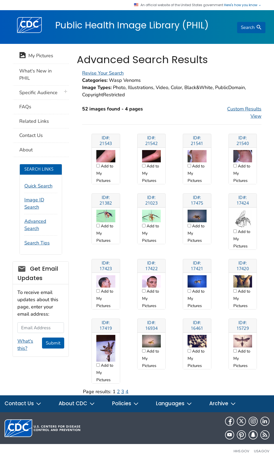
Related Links (34, 121)
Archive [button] (222, 403)
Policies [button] (125, 403)
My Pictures (36, 56)
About (26, 150)
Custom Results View (244, 112)
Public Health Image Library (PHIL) (132, 25)
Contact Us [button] (23, 403)
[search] (251, 27)
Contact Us (31, 135)
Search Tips (37, 243)
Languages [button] (174, 403)
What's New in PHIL (35, 74)
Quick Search (38, 186)
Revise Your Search (103, 73)
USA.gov (261, 451)
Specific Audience (38, 92)
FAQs (25, 107)
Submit (53, 343)
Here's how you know (242, 5)
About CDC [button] (77, 403)
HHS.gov (241, 451)
